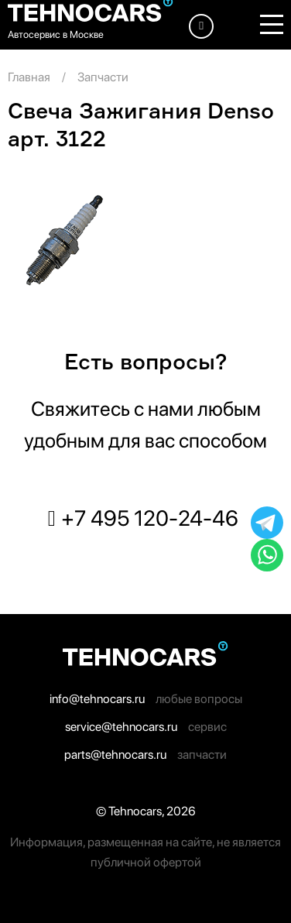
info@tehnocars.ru (97, 698)
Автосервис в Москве (56, 34)
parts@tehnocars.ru (115, 754)
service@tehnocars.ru (121, 726)
